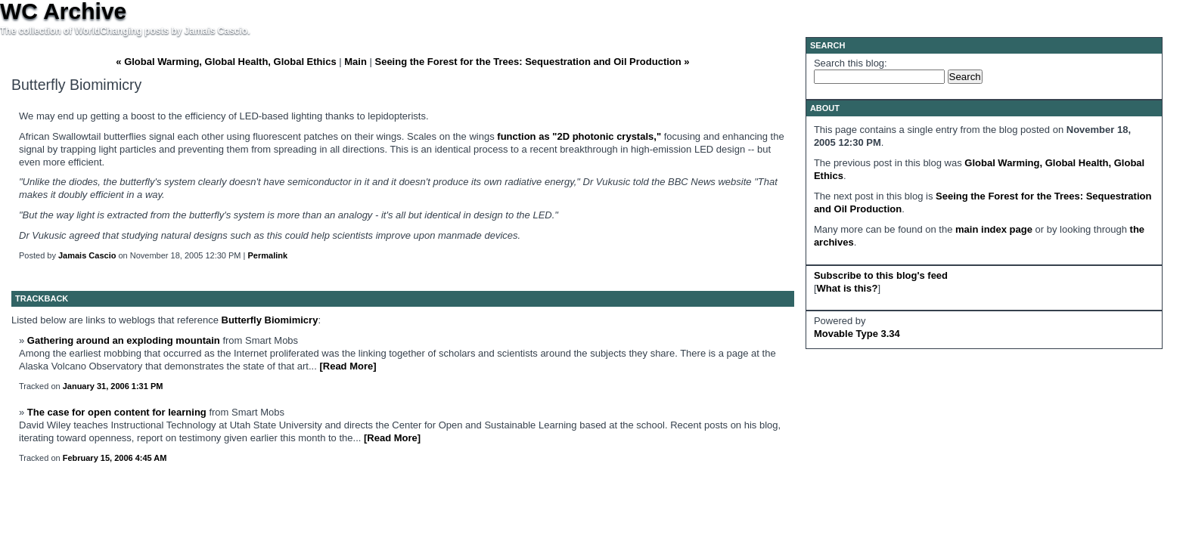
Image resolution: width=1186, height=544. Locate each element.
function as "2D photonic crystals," (580, 136)
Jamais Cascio (87, 255)
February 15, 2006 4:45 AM (115, 457)
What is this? (847, 288)
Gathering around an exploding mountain (123, 340)
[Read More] (347, 366)
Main (355, 61)
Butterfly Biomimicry (270, 320)
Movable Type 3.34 (857, 333)
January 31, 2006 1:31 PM (113, 386)
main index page (993, 229)
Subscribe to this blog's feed (881, 275)
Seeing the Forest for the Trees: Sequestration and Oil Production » (531, 61)
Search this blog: (850, 63)
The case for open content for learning (116, 412)
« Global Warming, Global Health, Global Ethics (226, 61)
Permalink (268, 255)
